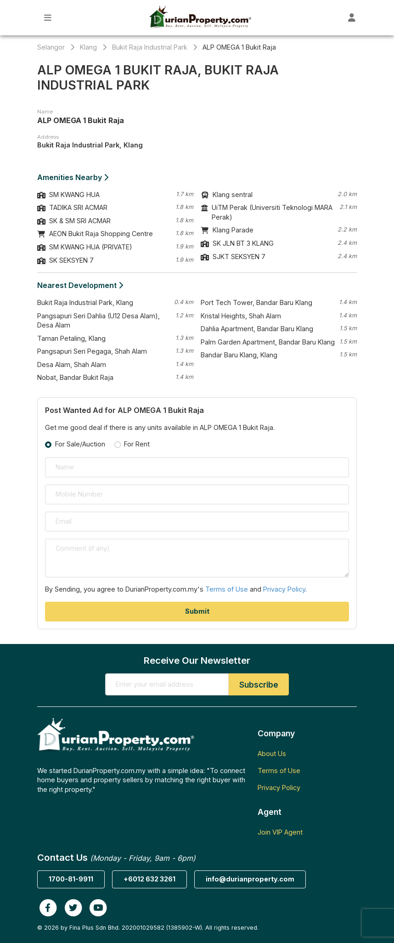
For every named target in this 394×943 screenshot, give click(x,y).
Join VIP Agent (280, 832)
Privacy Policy (284, 589)
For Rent (137, 444)
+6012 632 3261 (149, 879)
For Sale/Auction (80, 444)
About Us (272, 753)
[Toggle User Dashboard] (352, 17)
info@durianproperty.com (250, 879)
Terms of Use (226, 589)
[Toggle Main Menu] (48, 17)
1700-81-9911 (71, 879)
